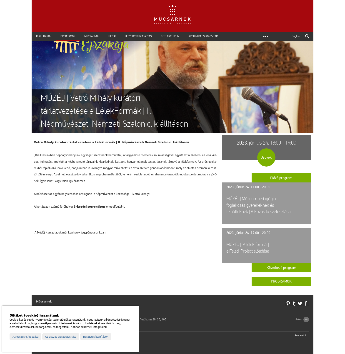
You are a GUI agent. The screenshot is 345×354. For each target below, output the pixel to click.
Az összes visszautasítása (60, 337)
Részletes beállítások (95, 337)
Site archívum (170, 36)
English (296, 36)
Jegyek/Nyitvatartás (138, 36)
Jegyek (266, 157)
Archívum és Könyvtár (203, 36)
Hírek (112, 36)
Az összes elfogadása (25, 337)
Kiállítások (43, 36)
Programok (67, 36)
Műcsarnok (91, 36)
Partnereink (301, 335)
